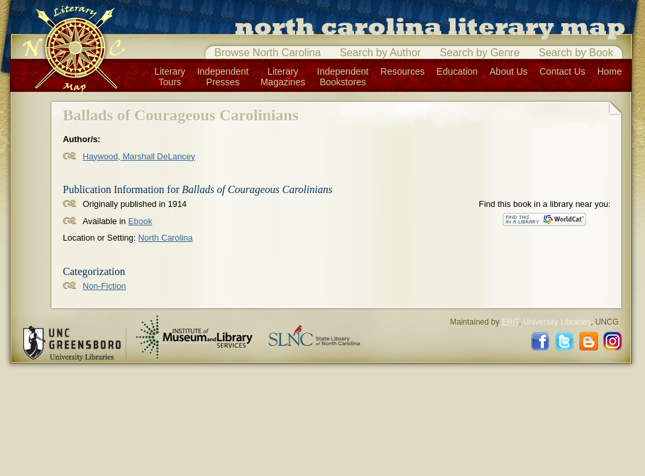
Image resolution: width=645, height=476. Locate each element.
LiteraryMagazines (283, 76)
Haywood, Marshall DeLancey (139, 156)
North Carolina (165, 238)
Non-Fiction (104, 286)
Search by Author (380, 52)
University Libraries (557, 322)
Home (609, 71)
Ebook (140, 221)
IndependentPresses (223, 76)
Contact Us (562, 71)
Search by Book (575, 52)
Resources (402, 71)
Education (457, 71)
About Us (509, 71)
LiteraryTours (169, 76)
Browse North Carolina (267, 52)
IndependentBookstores (342, 76)
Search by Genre (480, 52)
